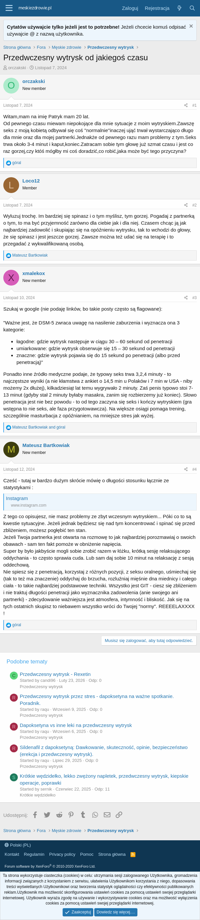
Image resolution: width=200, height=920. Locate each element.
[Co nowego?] (179, 8)
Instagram (17, 498)
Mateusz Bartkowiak (46, 445)
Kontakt (12, 854)
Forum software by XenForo (50, 866)
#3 (194, 297)
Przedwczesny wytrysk (41, 686)
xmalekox (33, 273)
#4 (194, 469)
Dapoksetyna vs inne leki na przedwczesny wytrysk (76, 725)
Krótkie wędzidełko (37, 795)
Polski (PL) (18, 845)
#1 (194, 105)
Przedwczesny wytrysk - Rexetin (55, 674)
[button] (9, 8)
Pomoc (86, 854)
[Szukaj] (192, 8)
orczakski (17, 67)
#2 (194, 205)
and (38, 427)
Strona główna (112, 854)
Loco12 (31, 180)
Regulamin (34, 854)
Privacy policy (62, 854)
